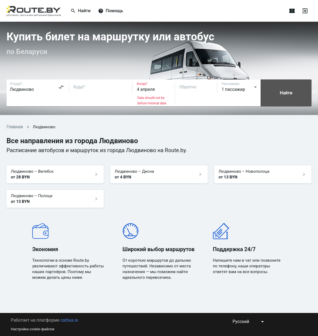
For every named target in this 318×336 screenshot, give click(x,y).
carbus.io (69, 320)
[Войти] (304, 10)
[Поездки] (291, 10)
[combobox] (37, 87)
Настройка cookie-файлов (32, 329)
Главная (15, 126)
